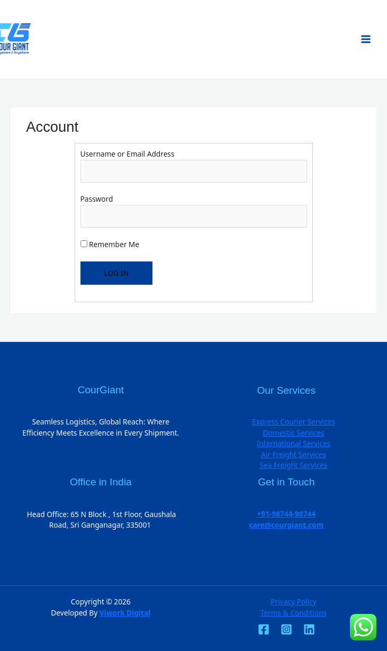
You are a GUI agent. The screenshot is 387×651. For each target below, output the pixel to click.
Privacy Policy (293, 601)
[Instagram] (286, 629)
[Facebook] (263, 629)
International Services (294, 443)
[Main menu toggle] (366, 39)
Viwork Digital (125, 613)
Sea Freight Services (294, 465)
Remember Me (109, 244)
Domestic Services (293, 433)
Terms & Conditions (293, 613)
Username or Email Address (127, 154)
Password (96, 199)
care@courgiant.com (286, 525)
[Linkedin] (309, 629)
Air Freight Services (293, 454)
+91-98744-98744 (286, 514)
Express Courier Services (293, 422)
